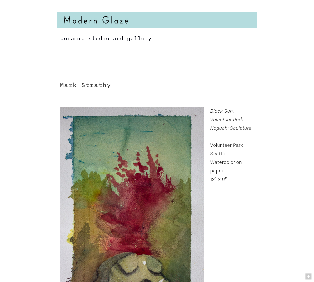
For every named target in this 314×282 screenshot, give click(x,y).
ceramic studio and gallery (104, 38)
